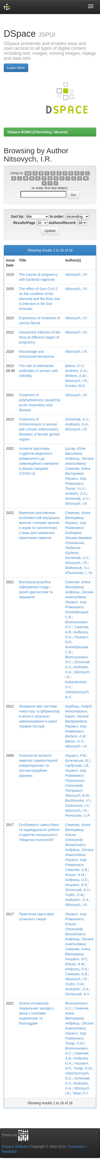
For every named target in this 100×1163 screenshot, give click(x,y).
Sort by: (17, 216)
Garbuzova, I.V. (77, 806)
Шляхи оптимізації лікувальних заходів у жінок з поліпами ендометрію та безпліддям (36, 1013)
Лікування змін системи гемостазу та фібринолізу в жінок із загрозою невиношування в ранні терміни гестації (39, 716)
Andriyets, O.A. (77, 424)
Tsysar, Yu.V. (75, 488)
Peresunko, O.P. (77, 816)
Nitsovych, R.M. (77, 796)
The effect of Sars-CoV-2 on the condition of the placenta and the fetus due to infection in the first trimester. (39, 299)
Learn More (16, 68)
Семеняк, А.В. (76, 870)
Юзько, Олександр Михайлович (75, 840)
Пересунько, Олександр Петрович (75, 785)
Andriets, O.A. (76, 371)
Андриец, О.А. (76, 880)
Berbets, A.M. (75, 376)
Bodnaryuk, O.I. (77, 568)
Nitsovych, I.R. (76, 274)
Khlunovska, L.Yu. (79, 573)
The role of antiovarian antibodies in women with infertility (38, 371)
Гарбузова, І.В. (77, 766)
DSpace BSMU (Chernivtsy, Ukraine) (38, 132)
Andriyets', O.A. (77, 900)
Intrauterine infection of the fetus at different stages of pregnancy (39, 337)
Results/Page (24, 223)
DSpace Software (15, 1146)
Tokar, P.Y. (80, 1093)
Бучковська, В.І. (78, 760)
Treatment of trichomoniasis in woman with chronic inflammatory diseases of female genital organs (39, 429)
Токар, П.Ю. (75, 1043)
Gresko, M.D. (75, 386)
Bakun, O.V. (74, 366)
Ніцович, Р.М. (76, 756)
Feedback (9, 1152)
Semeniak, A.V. (77, 419)
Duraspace (76, 1146)
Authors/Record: (62, 223)
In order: (57, 216)
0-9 (28, 173)
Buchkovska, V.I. (78, 800)
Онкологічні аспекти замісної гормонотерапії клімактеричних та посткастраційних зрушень (38, 766)
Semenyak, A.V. (77, 890)
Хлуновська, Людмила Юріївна (75, 548)
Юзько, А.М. (75, 875)
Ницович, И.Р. (76, 885)
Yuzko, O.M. (74, 895)
